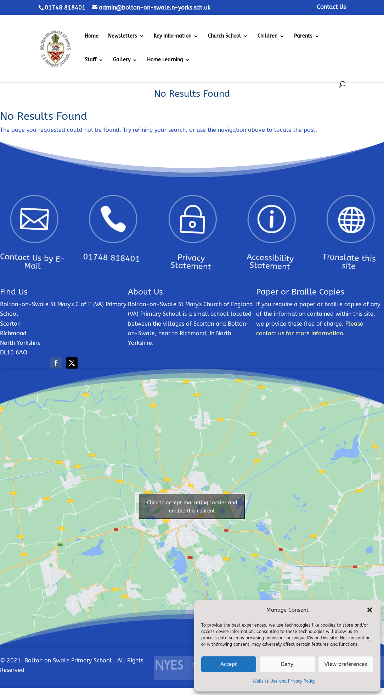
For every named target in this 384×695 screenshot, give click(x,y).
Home (91, 36)
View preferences (345, 664)
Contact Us (331, 7)
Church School (224, 36)
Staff (90, 60)
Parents (303, 36)
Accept (228, 664)
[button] (369, 609)
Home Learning (165, 60)
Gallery (121, 60)
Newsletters (122, 36)
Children (267, 36)
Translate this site (336, 253)
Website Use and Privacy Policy (284, 681)
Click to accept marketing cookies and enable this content (192, 507)
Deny (287, 664)
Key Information (172, 36)
